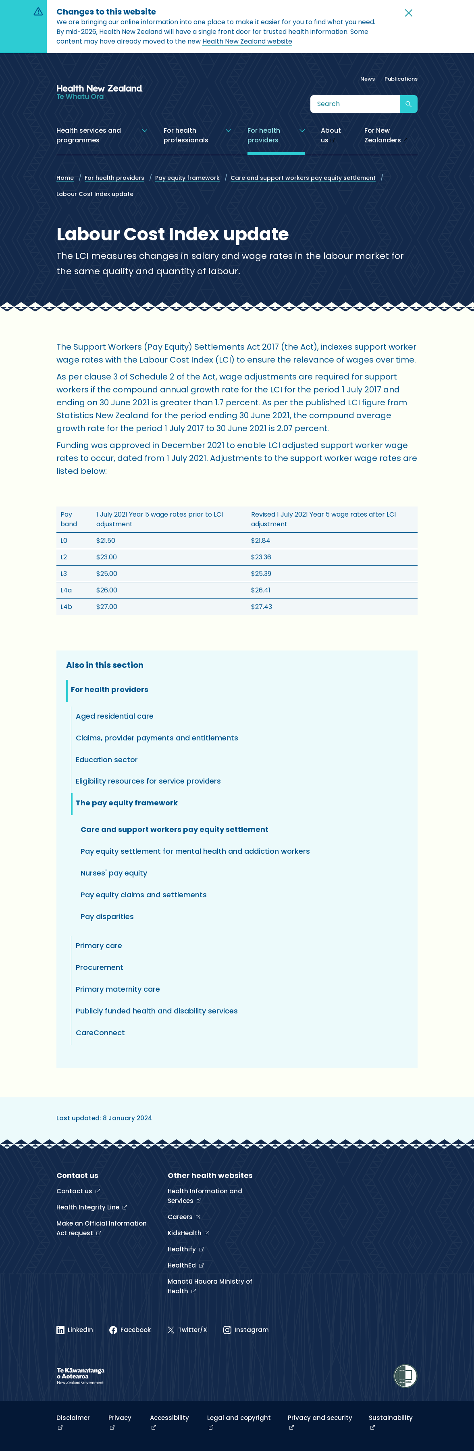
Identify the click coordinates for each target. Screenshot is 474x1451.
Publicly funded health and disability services (157, 1011)
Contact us (75, 1191)
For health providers (114, 178)
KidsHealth (185, 1233)
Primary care (99, 945)
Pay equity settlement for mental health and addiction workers (195, 851)
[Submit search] (409, 104)
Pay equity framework (187, 178)
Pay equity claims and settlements (144, 895)
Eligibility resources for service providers (148, 781)
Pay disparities (107, 916)
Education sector (107, 760)
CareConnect (100, 1033)
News (367, 79)
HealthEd (183, 1265)
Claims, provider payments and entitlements (157, 738)
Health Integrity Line (88, 1207)
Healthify (183, 1249)
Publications (401, 79)
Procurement (99, 967)
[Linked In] (74, 1330)
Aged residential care (115, 716)
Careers (181, 1217)
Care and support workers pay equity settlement (303, 178)
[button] (409, 13)
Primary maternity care (118, 989)
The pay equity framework (127, 803)
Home (65, 178)
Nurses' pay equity (114, 873)
